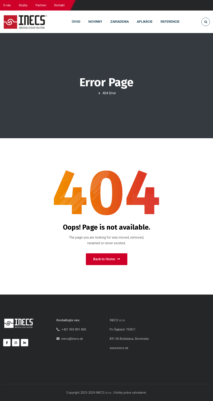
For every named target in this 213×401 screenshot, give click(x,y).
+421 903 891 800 (73, 329)
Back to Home (106, 259)
